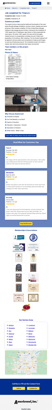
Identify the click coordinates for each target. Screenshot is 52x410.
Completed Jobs (25, 8)
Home (7, 8)
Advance (11, 325)
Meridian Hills (32, 345)
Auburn (11, 345)
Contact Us (33, 388)
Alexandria (12, 328)
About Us (15, 8)
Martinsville (31, 339)
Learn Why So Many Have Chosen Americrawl (21, 135)
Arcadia (11, 336)
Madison (30, 331)
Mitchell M (9, 173)
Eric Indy (9, 197)
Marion (30, 333)
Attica (10, 342)
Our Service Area (26, 320)
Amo (10, 331)
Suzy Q (8, 148)
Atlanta (11, 339)
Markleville (31, 336)
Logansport (31, 325)
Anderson (11, 333)
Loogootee (31, 328)
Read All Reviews (26, 223)
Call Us (19, 388)
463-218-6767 (35, 3)
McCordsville (32, 342)
